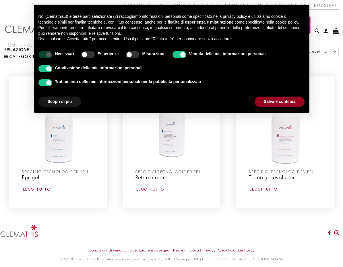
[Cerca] (317, 30)
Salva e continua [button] (279, 101)
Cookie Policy (242, 250)
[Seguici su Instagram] (336, 233)
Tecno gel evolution (272, 177)
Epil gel (30, 177)
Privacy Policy (214, 250)
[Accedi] (326, 30)
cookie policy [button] (286, 22)
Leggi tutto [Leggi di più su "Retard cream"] (150, 189)
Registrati (326, 6)
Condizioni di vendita (107, 250)
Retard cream (151, 177)
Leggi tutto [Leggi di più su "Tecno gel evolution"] (263, 189)
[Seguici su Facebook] (329, 233)
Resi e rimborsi (186, 250)
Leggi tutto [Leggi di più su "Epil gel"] (37, 189)
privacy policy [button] (235, 16)
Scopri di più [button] (60, 101)
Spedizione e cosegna (149, 250)
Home (11, 46)
